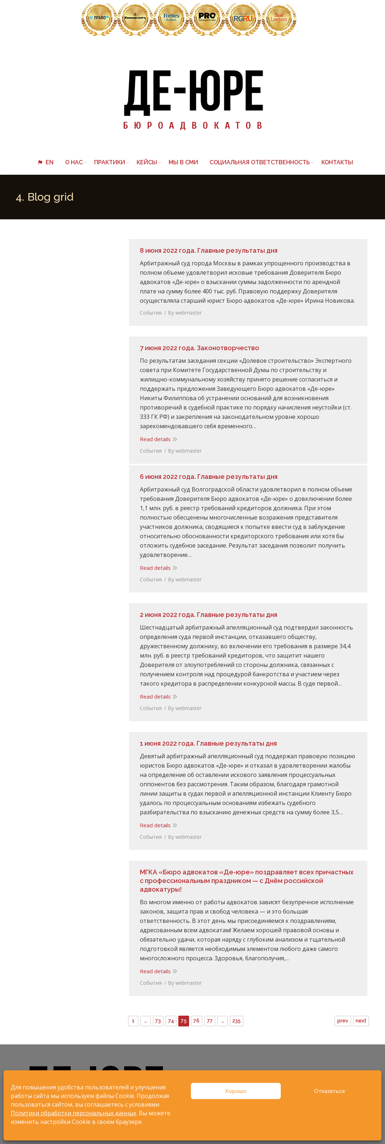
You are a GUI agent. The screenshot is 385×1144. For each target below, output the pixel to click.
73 (158, 1017)
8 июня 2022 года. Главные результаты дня (207, 248)
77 (210, 1017)
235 (236, 1017)
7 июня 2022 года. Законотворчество (197, 346)
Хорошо (236, 1091)
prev (342, 1017)
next (361, 1017)
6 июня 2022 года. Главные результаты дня (207, 475)
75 (184, 1017)
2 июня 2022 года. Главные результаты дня (206, 613)
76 (196, 1017)
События (149, 310)
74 (171, 1017)
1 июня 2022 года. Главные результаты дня (206, 741)
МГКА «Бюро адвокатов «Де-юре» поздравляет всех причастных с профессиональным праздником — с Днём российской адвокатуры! (247, 878)
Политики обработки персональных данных (73, 1113)
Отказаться (329, 1091)
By (183, 310)
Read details (153, 427)
